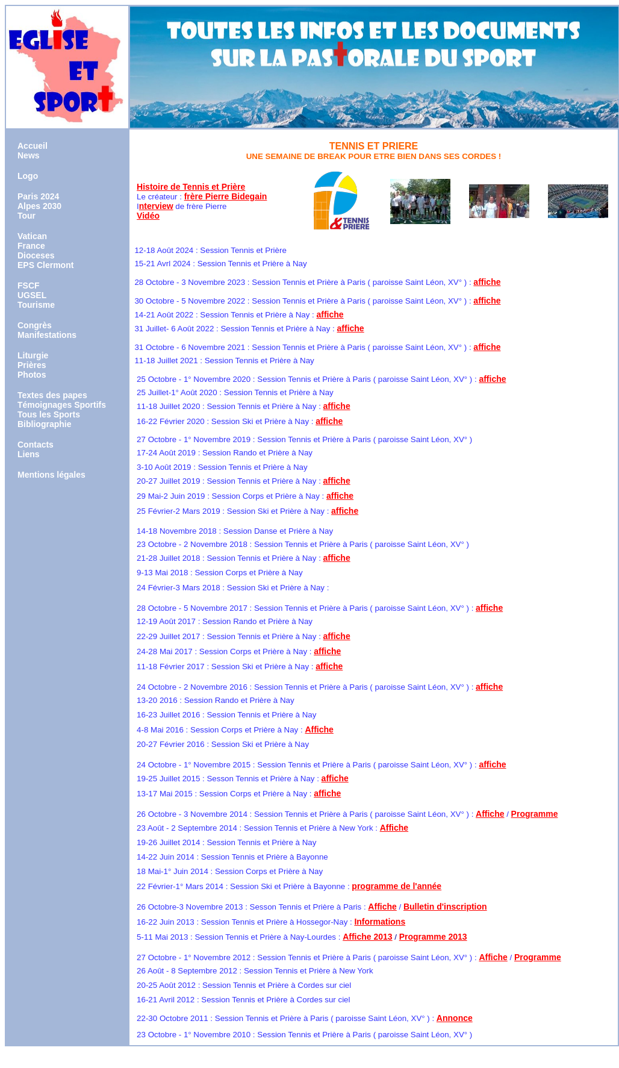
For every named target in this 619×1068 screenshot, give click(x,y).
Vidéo (148, 215)
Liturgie (32, 355)
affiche (486, 282)
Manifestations (46, 335)
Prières (31, 365)
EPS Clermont (45, 265)
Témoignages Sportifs (61, 405)
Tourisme (36, 305)
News (28, 155)
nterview (156, 206)
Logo (27, 176)
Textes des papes (52, 395)
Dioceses (35, 255)
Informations (379, 921)
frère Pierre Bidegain (225, 196)
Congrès (34, 325)
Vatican (32, 236)
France (31, 246)
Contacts (35, 444)
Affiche (319, 729)
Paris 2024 (38, 196)
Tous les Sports (48, 414)
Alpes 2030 (39, 206)
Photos (31, 374)
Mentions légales (51, 474)
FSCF (28, 285)
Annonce (455, 1018)
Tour (26, 215)
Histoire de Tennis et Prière (191, 187)
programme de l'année (396, 886)
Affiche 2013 (367, 937)
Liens (28, 454)
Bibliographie (44, 424)
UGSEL (31, 295)
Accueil (32, 146)
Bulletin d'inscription (445, 906)
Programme (534, 814)
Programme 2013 (433, 937)
